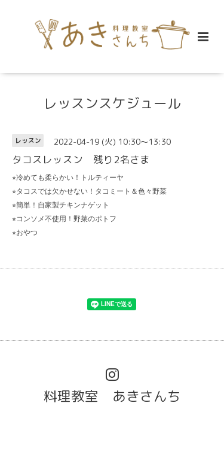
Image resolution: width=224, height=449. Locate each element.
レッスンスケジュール (112, 103)
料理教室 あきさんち (112, 396)
